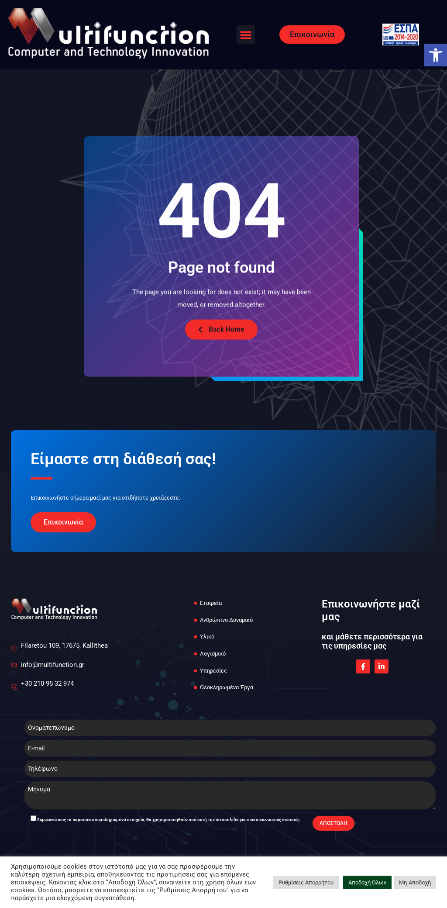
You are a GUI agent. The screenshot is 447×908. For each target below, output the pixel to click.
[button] (246, 34)
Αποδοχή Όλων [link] (367, 882)
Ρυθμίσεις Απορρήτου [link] (306, 882)
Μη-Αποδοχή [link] (415, 882)
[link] (435, 55)
